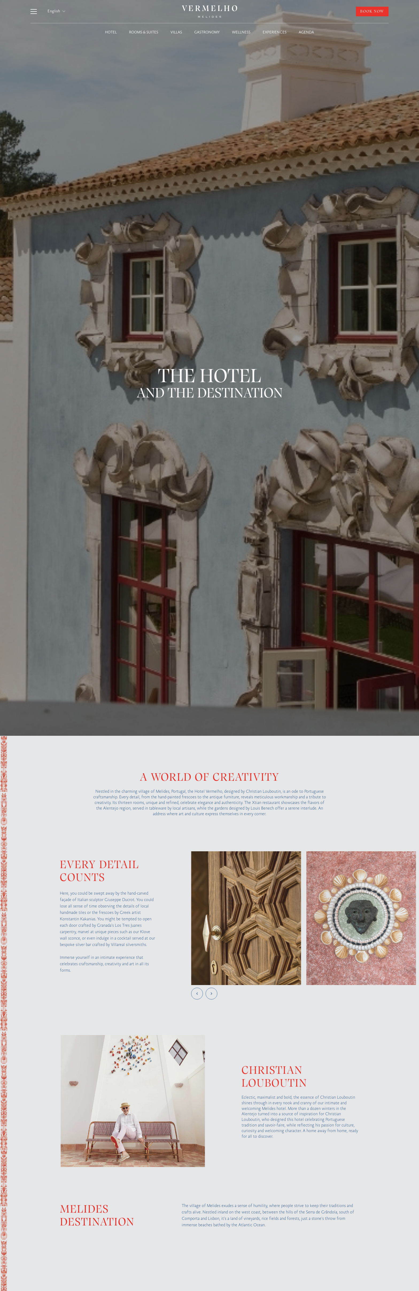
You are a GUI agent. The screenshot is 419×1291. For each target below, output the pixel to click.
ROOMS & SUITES (143, 32)
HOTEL (111, 32)
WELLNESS (241, 32)
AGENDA (306, 32)
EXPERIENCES (274, 32)
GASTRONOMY (207, 32)
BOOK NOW (372, 11)
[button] (56, 11)
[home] (209, 11)
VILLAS (176, 32)
